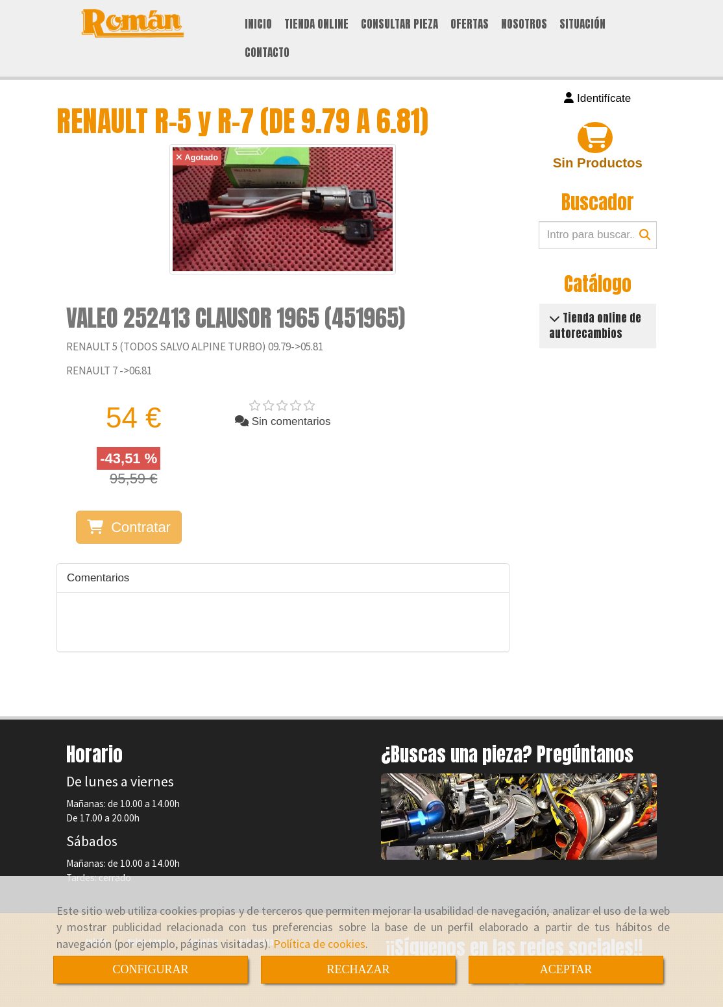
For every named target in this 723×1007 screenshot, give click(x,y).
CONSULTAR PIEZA (399, 24)
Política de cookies (319, 943)
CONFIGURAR (150, 969)
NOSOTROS (524, 24)
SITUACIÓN (582, 24)
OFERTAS (469, 24)
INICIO (258, 24)
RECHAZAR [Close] (357, 969)
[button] (598, 98)
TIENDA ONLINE (316, 24)
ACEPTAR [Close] (566, 969)
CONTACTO (267, 52)
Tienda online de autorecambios (595, 325)
